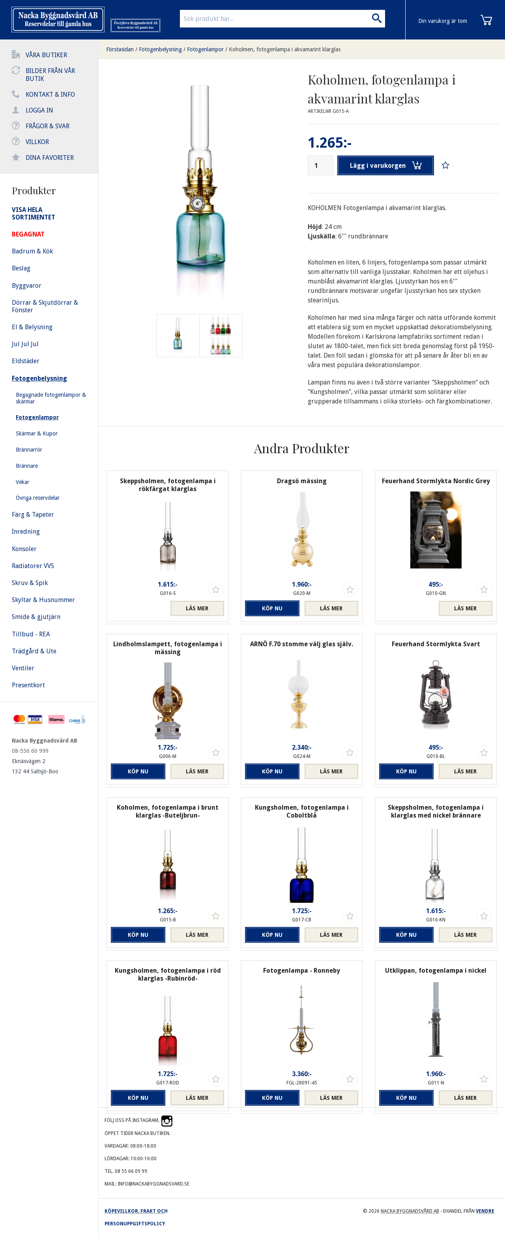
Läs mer (197, 608)
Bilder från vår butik (50, 75)
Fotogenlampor (205, 49)
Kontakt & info (50, 94)
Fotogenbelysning (160, 49)
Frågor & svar (47, 126)
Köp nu (272, 608)
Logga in (39, 110)
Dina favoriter (50, 157)
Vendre (485, 1211)
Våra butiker (46, 55)
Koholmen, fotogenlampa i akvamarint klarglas (284, 49)
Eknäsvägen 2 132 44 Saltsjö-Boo (35, 766)
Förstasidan (120, 49)
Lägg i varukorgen (386, 165)
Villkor (37, 142)
